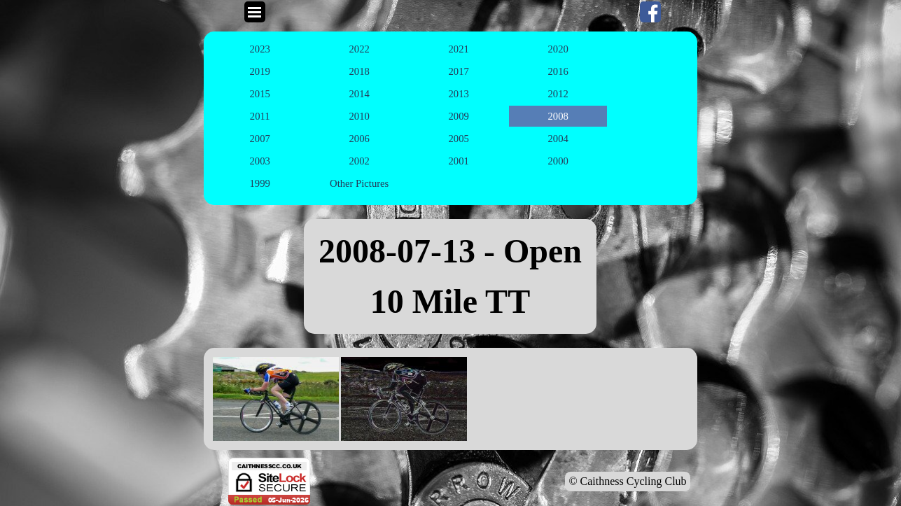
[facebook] (650, 11)
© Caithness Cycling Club (627, 481)
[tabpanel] (450, 276)
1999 (260, 183)
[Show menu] (254, 11)
